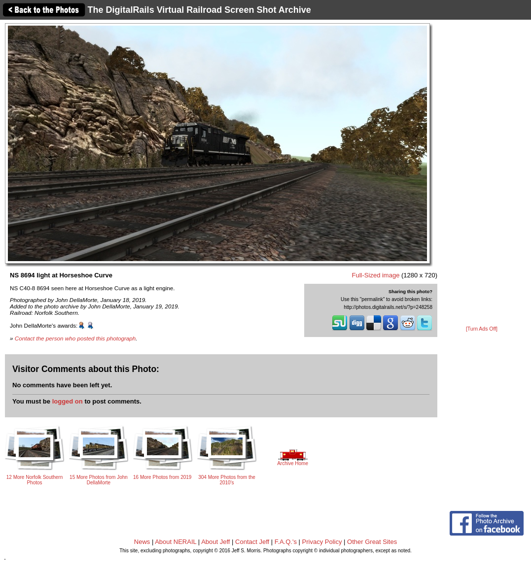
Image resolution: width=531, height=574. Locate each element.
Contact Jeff (252, 541)
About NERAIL (175, 541)
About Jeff (215, 541)
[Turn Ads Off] (481, 329)
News (142, 541)
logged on (67, 401)
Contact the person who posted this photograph (75, 338)
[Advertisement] (481, 173)
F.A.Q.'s (286, 541)
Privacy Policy (322, 541)
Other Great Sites (372, 541)
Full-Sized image (376, 275)
